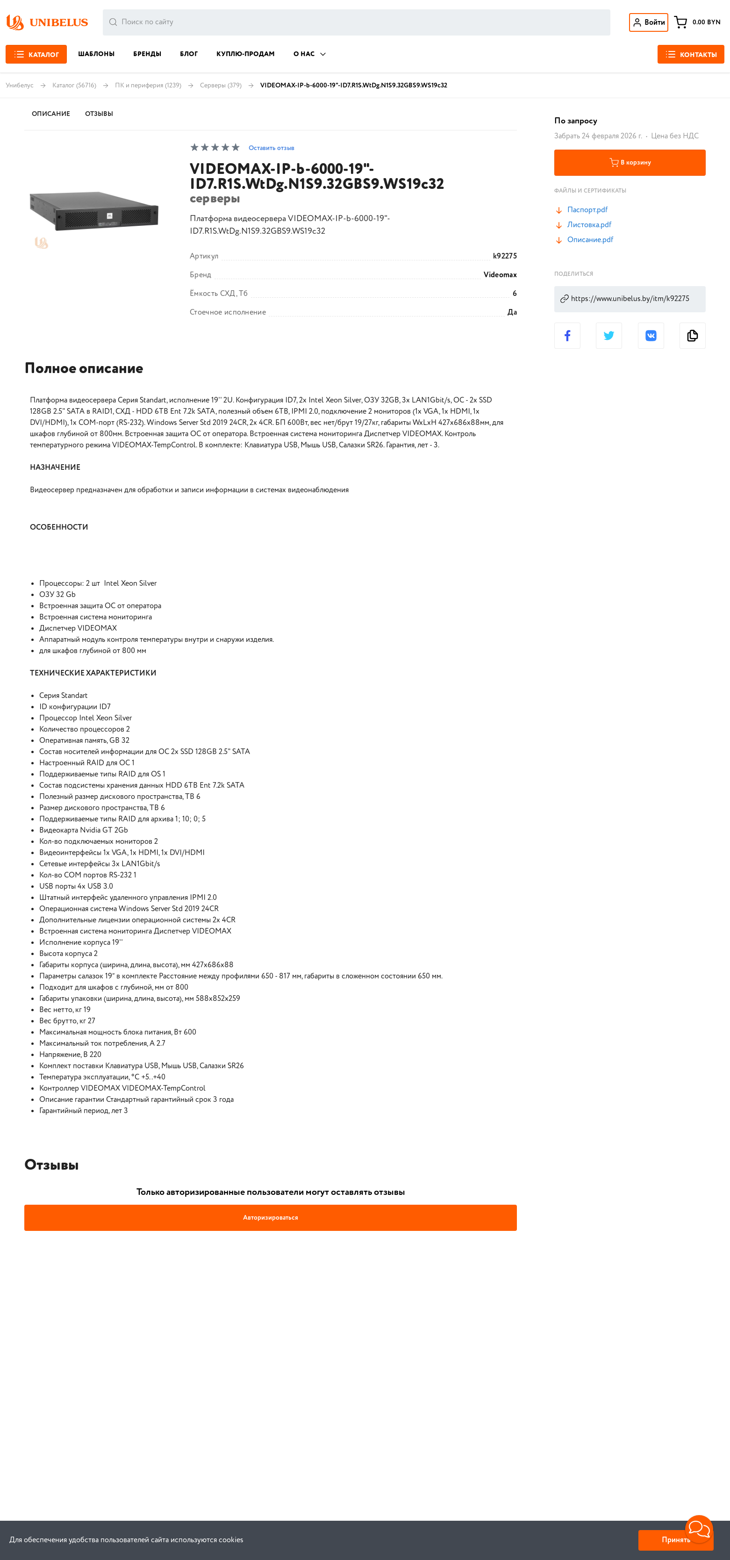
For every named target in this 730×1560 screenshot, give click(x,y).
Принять (676, 1540)
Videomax (500, 275)
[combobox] (356, 22)
